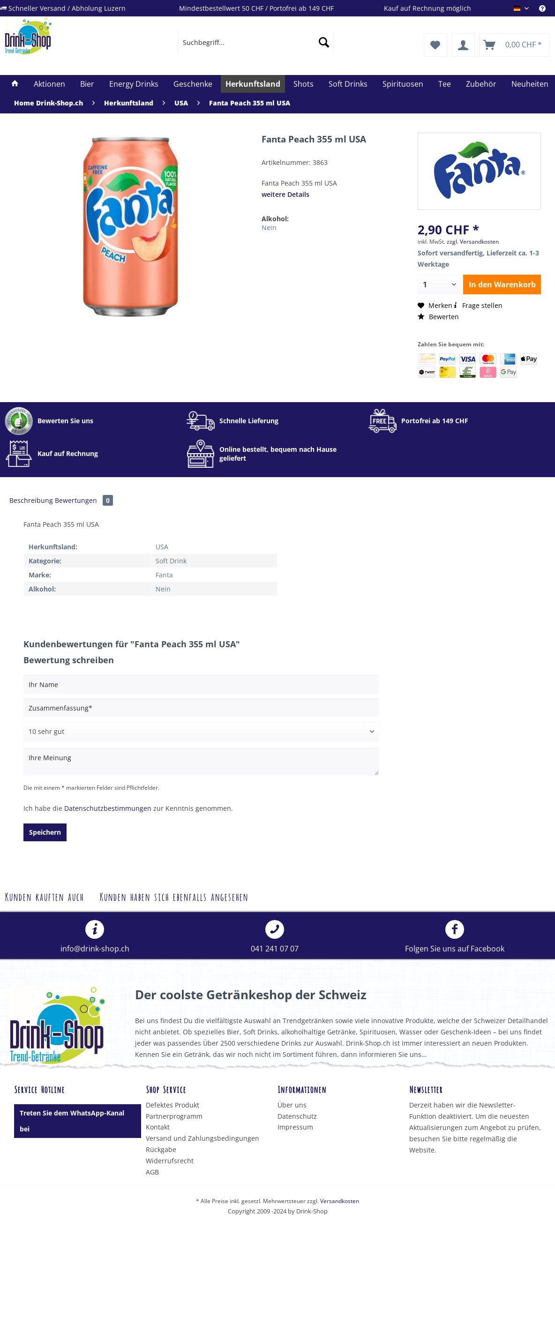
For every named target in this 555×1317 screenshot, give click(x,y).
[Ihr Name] (201, 684)
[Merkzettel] (435, 45)
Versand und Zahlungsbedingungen (202, 1138)
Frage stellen (477, 305)
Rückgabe (161, 1149)
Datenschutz (297, 1116)
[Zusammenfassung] (201, 707)
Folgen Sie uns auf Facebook (454, 937)
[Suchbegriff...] (256, 42)
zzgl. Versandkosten (473, 242)
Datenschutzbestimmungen (107, 808)
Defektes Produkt (172, 1104)
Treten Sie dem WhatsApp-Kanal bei (72, 1120)
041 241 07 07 (275, 937)
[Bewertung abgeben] (201, 731)
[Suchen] (324, 42)
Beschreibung (31, 500)
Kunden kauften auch (44, 896)
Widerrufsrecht (170, 1160)
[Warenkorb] (514, 45)
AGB (152, 1171)
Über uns (292, 1104)
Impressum (295, 1126)
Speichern (45, 832)
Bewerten (438, 316)
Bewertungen (84, 500)
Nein (269, 227)
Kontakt (158, 1126)
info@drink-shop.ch (94, 937)
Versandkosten (339, 1201)
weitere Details (285, 194)
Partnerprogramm (174, 1116)
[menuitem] (256, 42)
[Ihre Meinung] (201, 762)
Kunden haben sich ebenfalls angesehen (173, 896)
